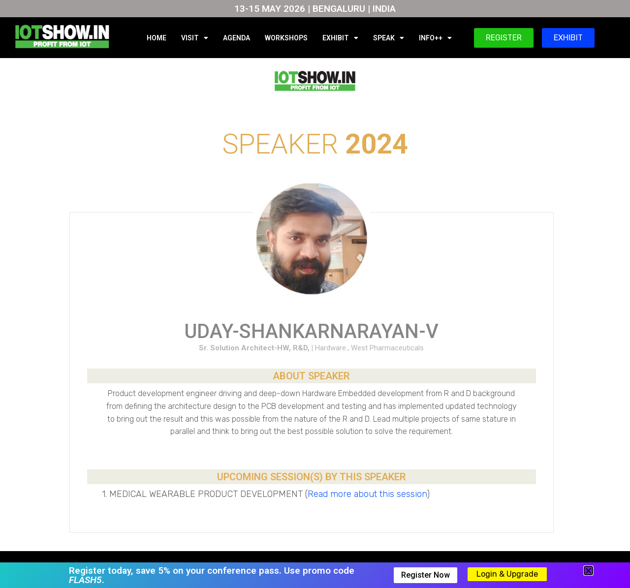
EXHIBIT (340, 38)
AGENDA (236, 38)
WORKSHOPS (286, 38)
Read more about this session (367, 494)
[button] (588, 570)
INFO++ (435, 38)
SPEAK (388, 38)
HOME (156, 38)
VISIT (194, 38)
